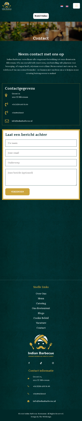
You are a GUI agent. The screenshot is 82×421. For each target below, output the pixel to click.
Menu (41, 298)
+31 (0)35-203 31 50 (20, 104)
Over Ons (41, 293)
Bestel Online (41, 16)
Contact (41, 327)
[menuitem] (61, 6)
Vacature (41, 322)
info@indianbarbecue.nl (22, 121)
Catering (41, 303)
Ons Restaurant (41, 308)
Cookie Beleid (41, 318)
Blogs (41, 313)
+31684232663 (18, 113)
